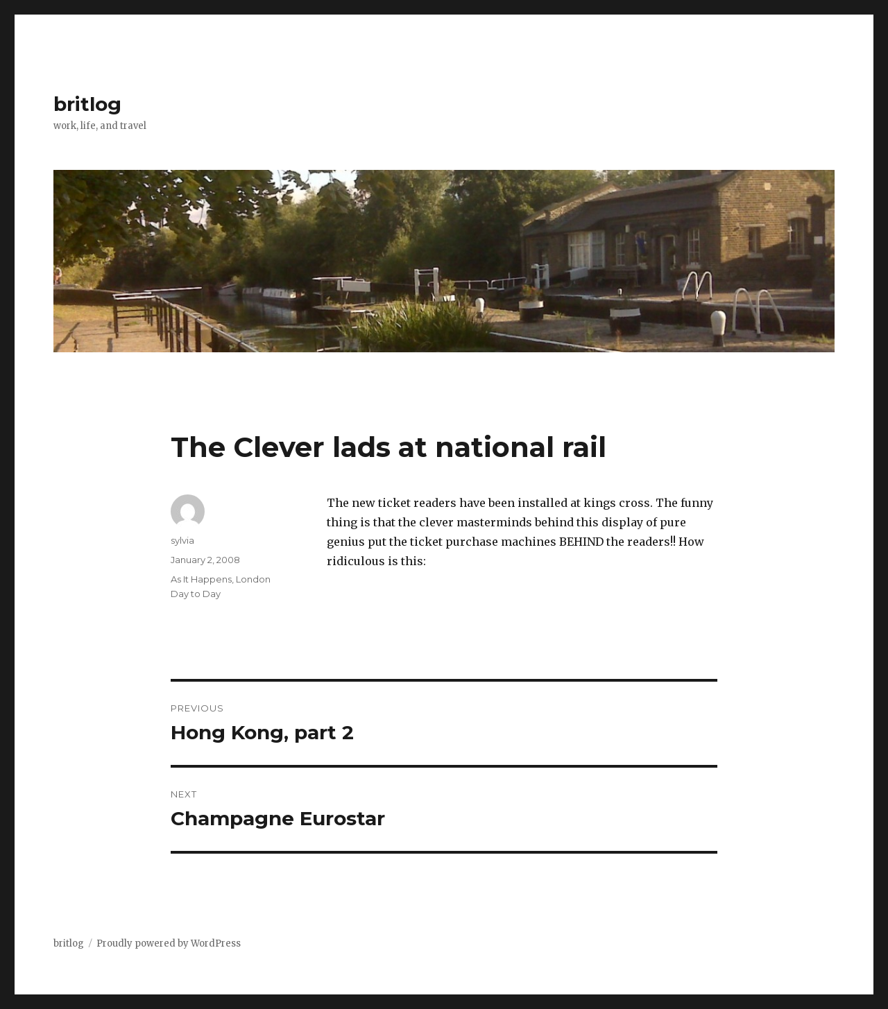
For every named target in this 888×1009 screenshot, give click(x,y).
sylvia (182, 540)
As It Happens (201, 579)
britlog (87, 104)
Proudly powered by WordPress (168, 943)
